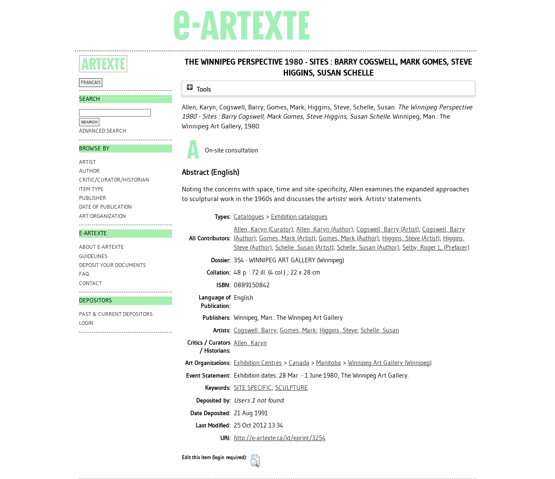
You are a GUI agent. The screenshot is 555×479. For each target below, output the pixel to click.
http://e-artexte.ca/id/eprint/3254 (279, 438)
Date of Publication (105, 207)
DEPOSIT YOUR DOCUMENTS (112, 265)
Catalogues (249, 216)
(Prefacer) (435, 247)
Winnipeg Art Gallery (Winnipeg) (390, 363)
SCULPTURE (291, 388)
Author (89, 171)
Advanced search (102, 131)
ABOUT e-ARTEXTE (101, 247)
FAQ (84, 274)
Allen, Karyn (250, 343)
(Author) (324, 229)
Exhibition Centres (258, 363)
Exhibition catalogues (299, 216)
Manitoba (328, 363)
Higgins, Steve (338, 330)
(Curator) (263, 229)
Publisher (92, 198)
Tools (198, 89)
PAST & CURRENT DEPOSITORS (116, 314)
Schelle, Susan (380, 330)
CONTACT (90, 283)
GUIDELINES (93, 256)
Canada (299, 363)
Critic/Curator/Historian (114, 180)
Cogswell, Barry (255, 330)
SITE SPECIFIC (253, 388)
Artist (87, 162)
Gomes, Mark (298, 330)
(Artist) (387, 229)
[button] (255, 460)
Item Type (91, 189)
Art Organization (102, 216)
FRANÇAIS (91, 82)
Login (86, 323)
